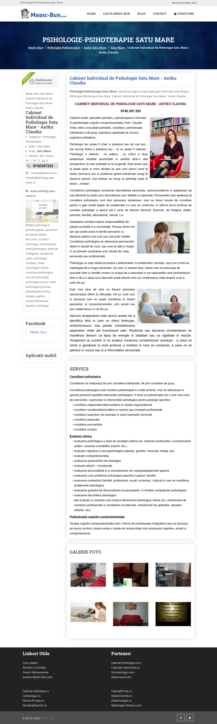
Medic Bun (35, 47)
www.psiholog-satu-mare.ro (41, 193)
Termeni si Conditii (34, 667)
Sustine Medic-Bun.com (37, 677)
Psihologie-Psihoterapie (63, 47)
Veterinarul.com (121, 677)
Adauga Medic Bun (184, 2)
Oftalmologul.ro (121, 700)
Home (91, 14)
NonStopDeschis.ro (35, 705)
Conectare (184, 14)
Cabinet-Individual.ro (36, 691)
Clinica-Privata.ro (33, 700)
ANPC (44, 718)
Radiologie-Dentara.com (126, 705)
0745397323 (43, 165)
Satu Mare (118, 47)
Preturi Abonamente (35, 672)
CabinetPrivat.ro (121, 691)
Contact (160, 14)
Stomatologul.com (122, 672)
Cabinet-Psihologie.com (126, 663)
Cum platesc (30, 663)
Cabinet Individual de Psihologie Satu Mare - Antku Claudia (123, 80)
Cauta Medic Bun (116, 14)
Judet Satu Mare (95, 47)
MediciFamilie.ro (121, 696)
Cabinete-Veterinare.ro (125, 667)
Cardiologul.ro (32, 696)
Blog (141, 14)
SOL (51, 718)
